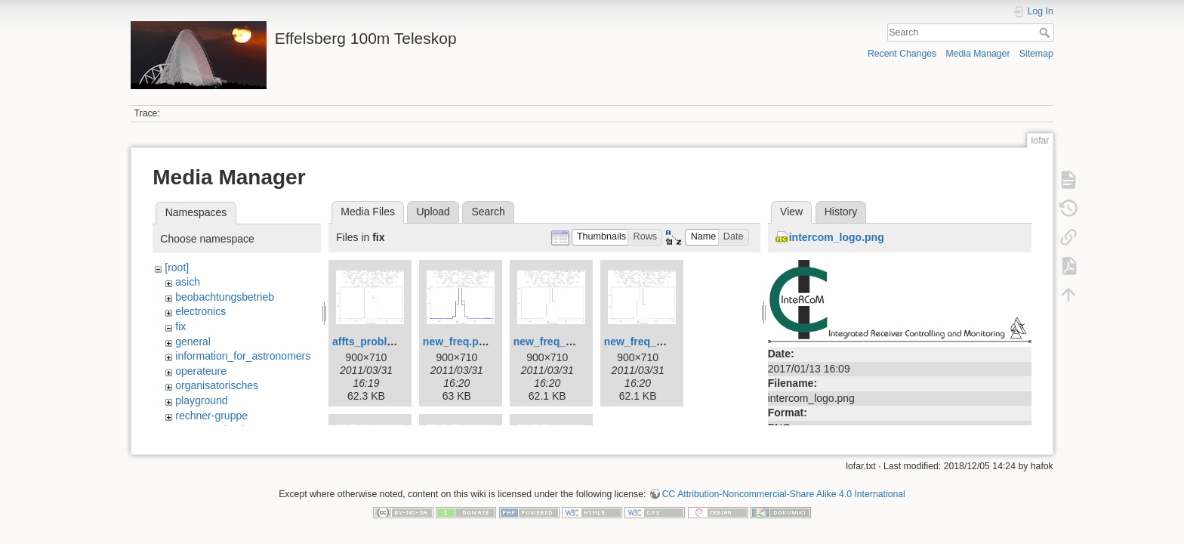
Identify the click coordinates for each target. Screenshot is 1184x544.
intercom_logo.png (836, 237)
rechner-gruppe (211, 416)
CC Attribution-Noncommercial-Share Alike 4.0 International (783, 494)
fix (180, 326)
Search (1046, 32)
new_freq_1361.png (653, 341)
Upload (433, 212)
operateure (201, 371)
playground (201, 400)
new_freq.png (457, 341)
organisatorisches (216, 385)
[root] (177, 267)
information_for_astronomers (242, 356)
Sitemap (1036, 53)
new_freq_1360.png (562, 341)
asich (187, 282)
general (193, 341)
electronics (200, 311)
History (841, 212)
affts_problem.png (378, 341)
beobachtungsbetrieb (224, 297)
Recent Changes (902, 53)
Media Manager (977, 53)
